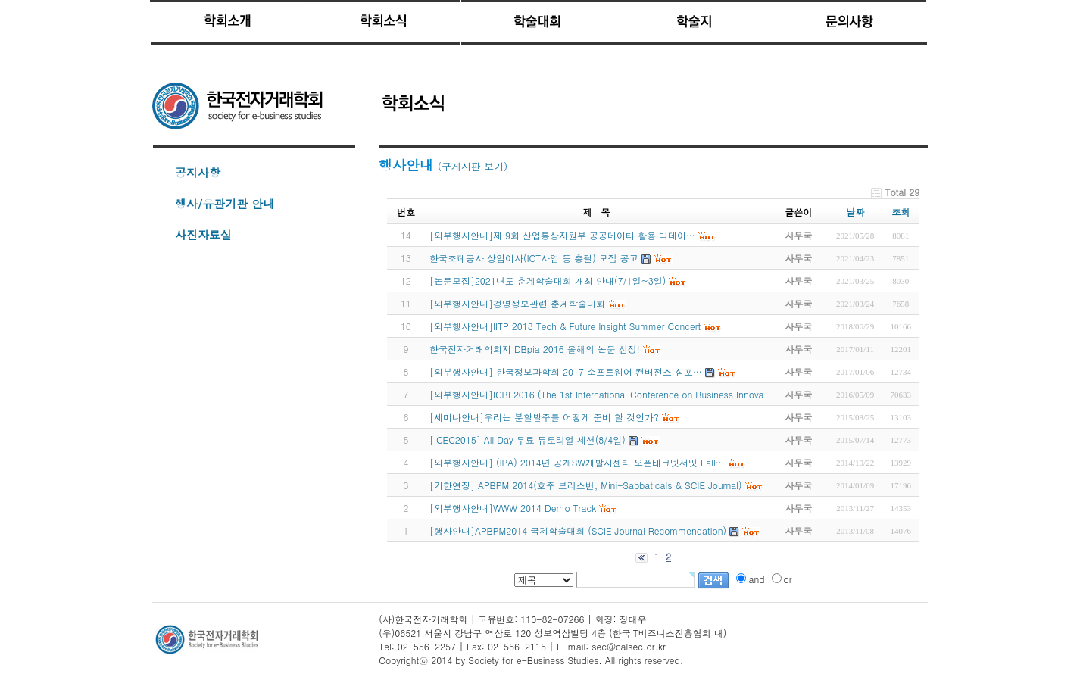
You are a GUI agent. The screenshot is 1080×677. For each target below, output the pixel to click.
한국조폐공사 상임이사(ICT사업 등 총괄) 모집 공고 (533, 257)
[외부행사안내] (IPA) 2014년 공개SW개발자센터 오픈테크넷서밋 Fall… (577, 462)
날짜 (855, 211)
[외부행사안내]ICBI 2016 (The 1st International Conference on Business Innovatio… (606, 394)
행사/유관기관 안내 (224, 203)
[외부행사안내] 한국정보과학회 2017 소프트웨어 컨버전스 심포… (565, 371)
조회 (900, 211)
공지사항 (197, 172)
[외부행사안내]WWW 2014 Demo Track (512, 507)
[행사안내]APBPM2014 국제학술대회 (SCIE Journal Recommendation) (577, 530)
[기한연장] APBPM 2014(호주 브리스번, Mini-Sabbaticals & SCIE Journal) (585, 485)
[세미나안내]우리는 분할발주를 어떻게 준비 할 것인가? (544, 416)
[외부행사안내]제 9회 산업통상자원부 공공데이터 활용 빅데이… (562, 235)
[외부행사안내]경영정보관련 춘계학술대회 (517, 303)
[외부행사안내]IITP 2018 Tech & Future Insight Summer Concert (565, 326)
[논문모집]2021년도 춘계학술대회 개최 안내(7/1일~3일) (547, 280)
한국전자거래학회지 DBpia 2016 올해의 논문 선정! (534, 348)
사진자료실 (203, 234)
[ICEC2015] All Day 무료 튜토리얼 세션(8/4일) (527, 439)
